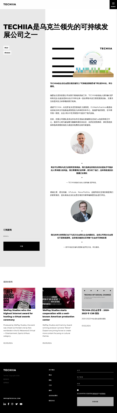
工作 (50, 385)
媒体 (50, 390)
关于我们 (52, 370)
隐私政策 (6, 379)
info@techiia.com (12, 398)
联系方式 (52, 400)
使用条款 (6, 382)
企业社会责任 (53, 395)
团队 (50, 380)
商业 (50, 375)
